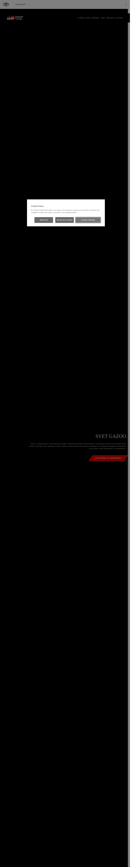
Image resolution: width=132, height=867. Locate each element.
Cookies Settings (88, 220)
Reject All (44, 220)
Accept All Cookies (64, 220)
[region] (66, 212)
